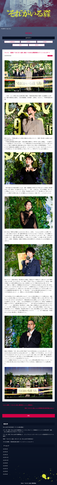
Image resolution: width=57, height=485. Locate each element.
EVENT (28, 41)
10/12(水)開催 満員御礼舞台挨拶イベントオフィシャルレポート (18, 441)
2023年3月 (5, 449)
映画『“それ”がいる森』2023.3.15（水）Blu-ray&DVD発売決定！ (18, 439)
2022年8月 (5, 465)
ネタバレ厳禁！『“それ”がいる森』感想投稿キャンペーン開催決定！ (18, 405)
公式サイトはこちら (6, 28)
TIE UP (36, 45)
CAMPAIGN (12, 41)
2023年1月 (5, 454)
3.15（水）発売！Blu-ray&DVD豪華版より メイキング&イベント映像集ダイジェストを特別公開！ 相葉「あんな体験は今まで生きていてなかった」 (27, 431)
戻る (29, 415)
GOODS (45, 41)
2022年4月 (5, 474)
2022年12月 (5, 457)
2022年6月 (5, 471)
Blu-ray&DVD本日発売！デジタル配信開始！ (13, 427)
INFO (20, 45)
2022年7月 (5, 468)
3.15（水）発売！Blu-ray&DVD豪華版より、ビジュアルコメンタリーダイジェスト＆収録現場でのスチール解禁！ (28, 435)
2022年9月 (5, 463)
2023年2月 (5, 451)
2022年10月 (5, 460)
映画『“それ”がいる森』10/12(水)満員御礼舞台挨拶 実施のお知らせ (39, 408)
